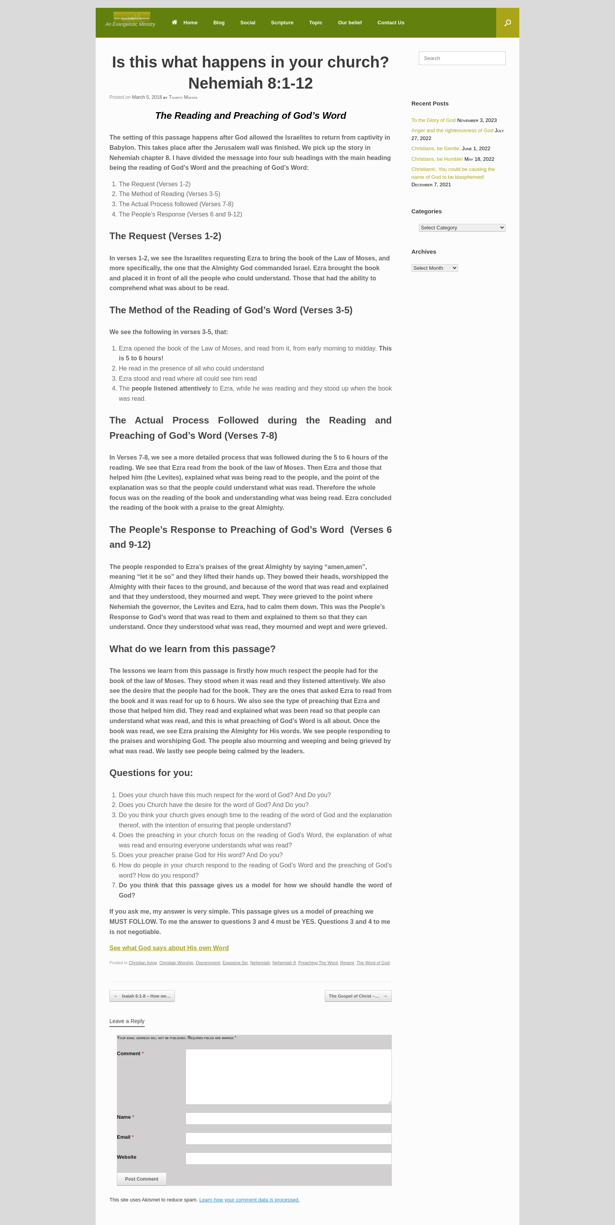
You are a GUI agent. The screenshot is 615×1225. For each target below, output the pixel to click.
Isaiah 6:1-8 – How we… (142, 996)
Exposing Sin (234, 962)
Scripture (282, 22)
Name (125, 1117)
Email (125, 1137)
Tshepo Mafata (183, 97)
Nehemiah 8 (284, 962)
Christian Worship (176, 962)
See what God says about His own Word (169, 948)
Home (185, 22)
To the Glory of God (433, 120)
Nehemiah (260, 962)
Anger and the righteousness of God (452, 130)
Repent (347, 962)
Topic (315, 22)
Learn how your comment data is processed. (249, 1200)
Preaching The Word (318, 962)
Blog (219, 22)
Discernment (208, 962)
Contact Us (391, 22)
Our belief (350, 22)
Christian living (143, 962)
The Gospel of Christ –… (358, 996)
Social (247, 22)
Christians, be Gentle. (435, 148)
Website (126, 1157)
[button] (507, 23)
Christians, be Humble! (437, 159)
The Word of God (373, 962)
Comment (130, 1053)
